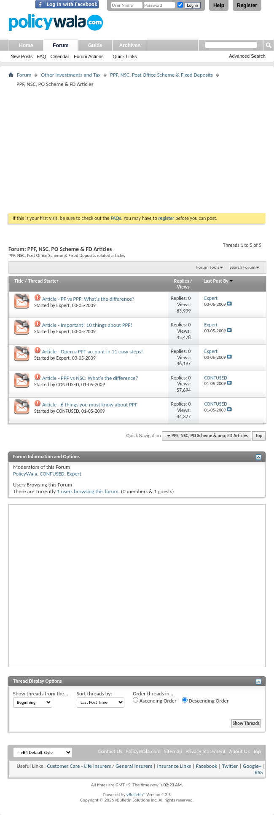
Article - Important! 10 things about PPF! (87, 325)
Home (26, 45)
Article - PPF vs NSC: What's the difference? (90, 378)
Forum (60, 45)
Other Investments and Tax (70, 75)
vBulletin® (135, 794)
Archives (130, 45)
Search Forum (243, 267)
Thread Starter (43, 281)
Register (247, 5)
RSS (259, 772)
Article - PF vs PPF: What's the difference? (88, 299)
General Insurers (134, 766)
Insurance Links (174, 766)
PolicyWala (25, 473)
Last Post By (219, 281)
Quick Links (125, 56)
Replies (181, 281)
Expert (63, 305)
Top (258, 435)
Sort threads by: (94, 693)
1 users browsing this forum (87, 491)
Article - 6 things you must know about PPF (89, 404)
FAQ (41, 56)
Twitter (230, 766)
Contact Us (110, 751)
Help (218, 5)
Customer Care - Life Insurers (79, 766)
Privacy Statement (205, 751)
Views (183, 287)
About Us (239, 751)
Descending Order (205, 700)
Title (19, 281)
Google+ (252, 766)
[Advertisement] (137, 150)
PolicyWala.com (143, 751)
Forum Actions (88, 56)
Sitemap (173, 751)
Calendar (60, 56)
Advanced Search (247, 56)
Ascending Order (155, 700)
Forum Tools (207, 267)
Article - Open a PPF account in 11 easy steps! (92, 351)
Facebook (206, 766)
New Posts (22, 56)
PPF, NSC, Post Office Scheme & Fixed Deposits (161, 75)
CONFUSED (67, 384)
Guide (95, 45)
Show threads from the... (40, 693)
